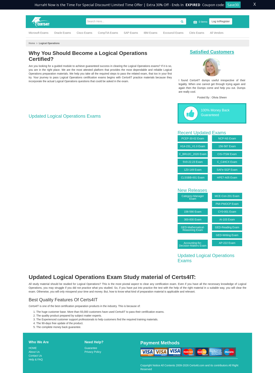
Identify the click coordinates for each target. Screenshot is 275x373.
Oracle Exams (62, 32)
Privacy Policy (93, 351)
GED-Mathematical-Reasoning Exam (193, 229)
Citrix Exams (196, 32)
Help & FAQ (36, 359)
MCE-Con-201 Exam (227, 196)
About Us (34, 351)
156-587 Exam (227, 146)
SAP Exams (131, 32)
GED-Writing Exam (227, 235)
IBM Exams (151, 32)
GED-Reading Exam (227, 227)
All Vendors (216, 32)
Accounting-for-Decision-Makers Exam (192, 244)
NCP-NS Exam (227, 138)
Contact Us (35, 355)
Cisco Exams (84, 32)
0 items (199, 22)
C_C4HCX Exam (227, 161)
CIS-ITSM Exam (227, 154)
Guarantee (91, 348)
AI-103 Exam (227, 219)
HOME (33, 348)
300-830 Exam (192, 219)
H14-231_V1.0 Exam (192, 146)
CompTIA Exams (108, 32)
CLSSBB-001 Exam (193, 177)
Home (32, 43)
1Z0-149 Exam (192, 169)
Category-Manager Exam (193, 197)
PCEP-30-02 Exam (192, 138)
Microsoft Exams (38, 32)
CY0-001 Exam (227, 211)
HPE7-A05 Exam (227, 177)
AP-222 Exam (227, 242)
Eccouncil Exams (173, 32)
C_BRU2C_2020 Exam (192, 154)
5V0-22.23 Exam (193, 161)
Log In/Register (221, 21)
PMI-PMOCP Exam (227, 203)
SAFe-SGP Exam (227, 169)
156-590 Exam (192, 211)
